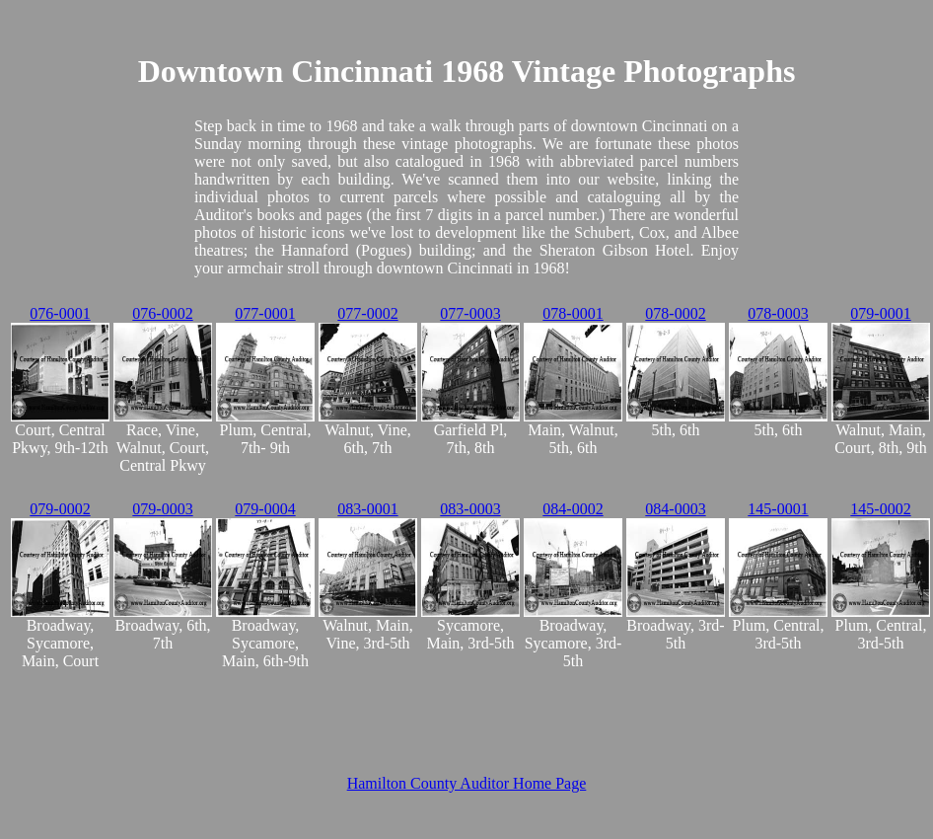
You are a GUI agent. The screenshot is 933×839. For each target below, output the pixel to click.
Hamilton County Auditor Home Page (467, 783)
